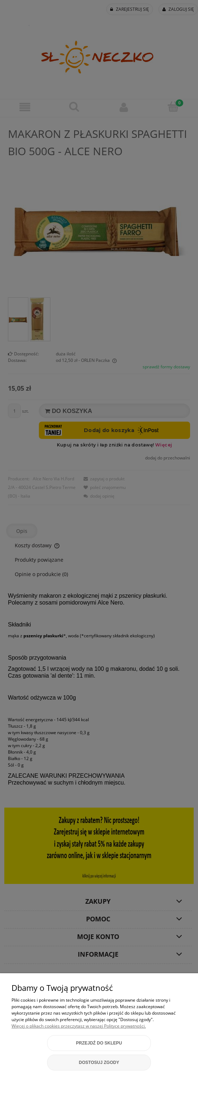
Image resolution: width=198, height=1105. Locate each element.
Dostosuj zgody (99, 1062)
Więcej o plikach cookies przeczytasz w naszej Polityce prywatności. (79, 1026)
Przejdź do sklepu (99, 1043)
